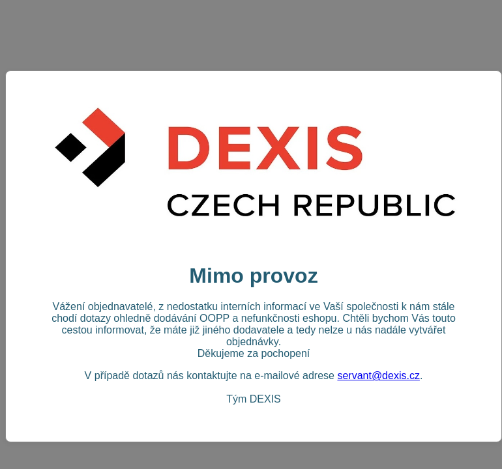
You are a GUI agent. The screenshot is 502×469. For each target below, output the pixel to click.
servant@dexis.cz (378, 375)
